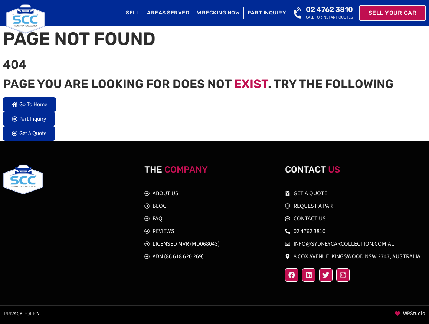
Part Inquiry (267, 13)
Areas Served (168, 13)
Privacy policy (22, 314)
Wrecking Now (218, 13)
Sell (132, 13)
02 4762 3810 (329, 9)
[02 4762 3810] (298, 13)
